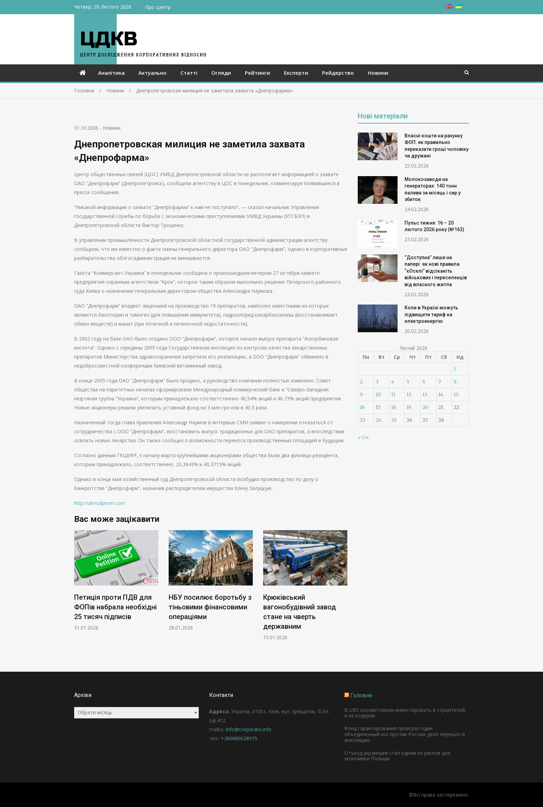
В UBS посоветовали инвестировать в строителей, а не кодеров (405, 713)
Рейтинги (257, 72)
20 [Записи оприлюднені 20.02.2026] (425, 407)
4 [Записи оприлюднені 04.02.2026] (392, 382)
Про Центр (158, 7)
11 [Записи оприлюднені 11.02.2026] (393, 394)
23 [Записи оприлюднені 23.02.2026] (362, 420)
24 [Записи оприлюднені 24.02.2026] (379, 420)
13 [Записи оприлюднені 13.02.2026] (424, 394)
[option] (116, 580)
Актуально (153, 72)
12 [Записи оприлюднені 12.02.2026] (409, 394)
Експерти (296, 72)
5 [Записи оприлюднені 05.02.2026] (408, 382)
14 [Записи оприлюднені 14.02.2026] (440, 394)
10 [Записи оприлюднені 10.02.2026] (378, 394)
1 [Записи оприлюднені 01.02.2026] (455, 369)
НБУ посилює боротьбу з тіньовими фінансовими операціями (210, 607)
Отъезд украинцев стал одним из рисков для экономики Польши (397, 756)
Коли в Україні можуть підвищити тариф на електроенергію (431, 314)
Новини (378, 72)
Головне (361, 695)
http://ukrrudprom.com (99, 503)
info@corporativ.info (249, 729)
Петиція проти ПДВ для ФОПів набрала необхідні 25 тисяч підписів (115, 607)
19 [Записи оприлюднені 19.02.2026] (409, 407)
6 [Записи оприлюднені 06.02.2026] (423, 382)
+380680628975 (239, 738)
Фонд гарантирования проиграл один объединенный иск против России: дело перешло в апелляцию (404, 734)
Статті (188, 72)
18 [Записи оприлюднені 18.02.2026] (393, 407)
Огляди (221, 72)
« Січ (363, 437)
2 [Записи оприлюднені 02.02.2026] (361, 382)
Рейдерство (338, 72)
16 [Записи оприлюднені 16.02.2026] (362, 407)
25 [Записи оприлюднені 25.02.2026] (394, 420)
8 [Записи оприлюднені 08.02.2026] (455, 382)
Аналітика (111, 72)
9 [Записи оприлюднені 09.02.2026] (361, 394)
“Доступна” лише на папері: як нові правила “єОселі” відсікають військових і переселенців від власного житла (435, 271)
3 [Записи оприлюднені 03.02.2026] (377, 382)
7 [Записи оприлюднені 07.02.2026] (439, 382)
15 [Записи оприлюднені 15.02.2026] (456, 394)
